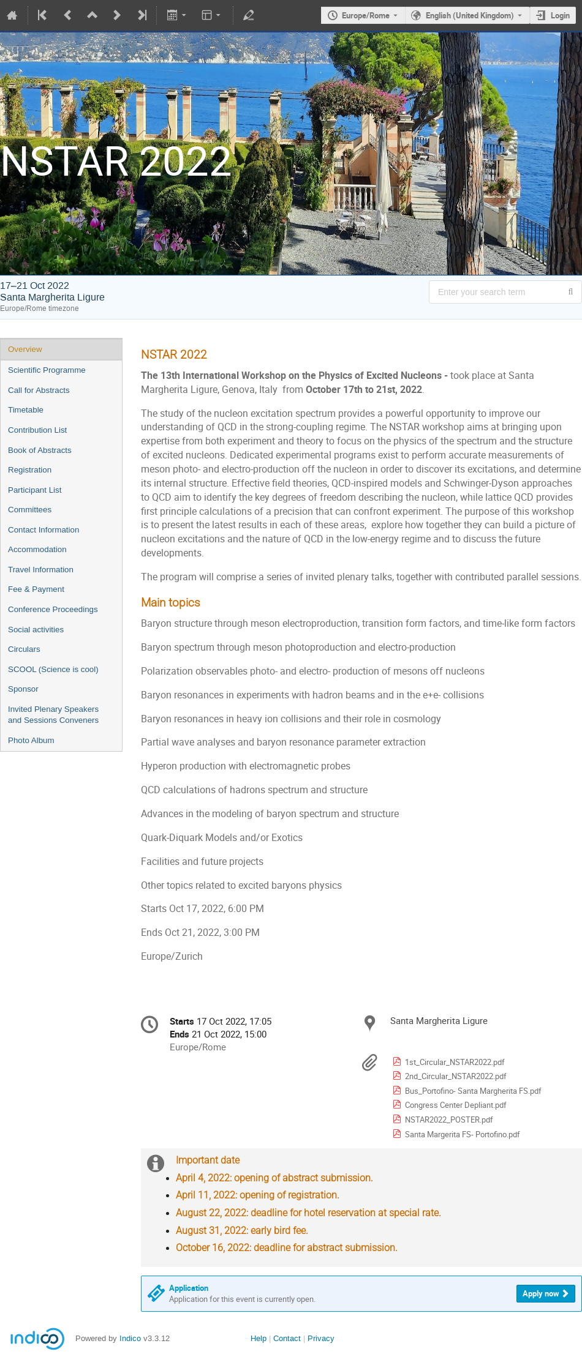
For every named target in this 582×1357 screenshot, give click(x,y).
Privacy (321, 1338)
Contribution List (37, 430)
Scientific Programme (47, 370)
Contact (287, 1338)
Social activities (36, 629)
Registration (29, 469)
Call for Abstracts (39, 390)
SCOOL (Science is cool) (53, 669)
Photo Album (31, 740)
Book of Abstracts (40, 450)
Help (258, 1338)
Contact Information (43, 529)
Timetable (25, 409)
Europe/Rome (366, 15)
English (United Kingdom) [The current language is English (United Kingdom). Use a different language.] (470, 15)
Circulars (24, 649)
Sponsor (23, 688)
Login (560, 15)
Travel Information (41, 569)
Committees (29, 509)
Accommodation (37, 549)
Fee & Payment (36, 589)
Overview (25, 349)
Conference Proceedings (53, 609)
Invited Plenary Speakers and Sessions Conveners (53, 715)
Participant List (34, 490)
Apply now (541, 1293)
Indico (130, 1338)
